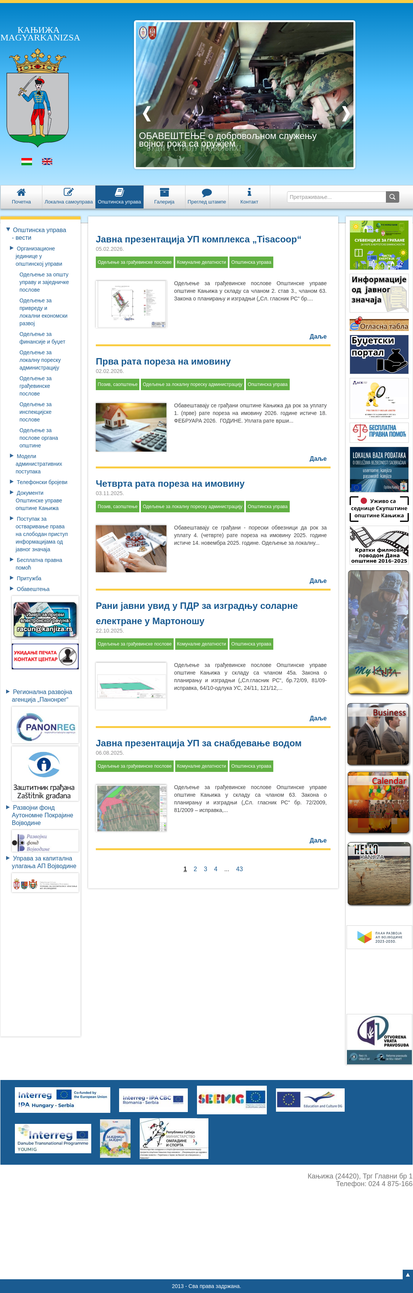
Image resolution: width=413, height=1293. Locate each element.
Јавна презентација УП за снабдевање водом (199, 743)
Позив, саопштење (117, 384)
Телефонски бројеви (42, 482)
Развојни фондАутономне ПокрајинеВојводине (42, 815)
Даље (318, 336)
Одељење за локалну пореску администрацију (40, 360)
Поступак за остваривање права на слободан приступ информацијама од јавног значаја (42, 534)
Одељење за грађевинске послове (35, 386)
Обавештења (33, 589)
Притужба (29, 578)
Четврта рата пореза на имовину (170, 483)
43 (240, 869)
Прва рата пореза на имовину (163, 361)
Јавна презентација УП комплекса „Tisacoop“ (199, 239)
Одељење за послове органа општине (38, 438)
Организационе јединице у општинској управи (39, 256)
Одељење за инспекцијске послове (35, 412)
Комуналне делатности (201, 262)
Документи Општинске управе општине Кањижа (39, 500)
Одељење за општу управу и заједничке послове (44, 282)
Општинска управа (251, 262)
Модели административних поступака (39, 464)
